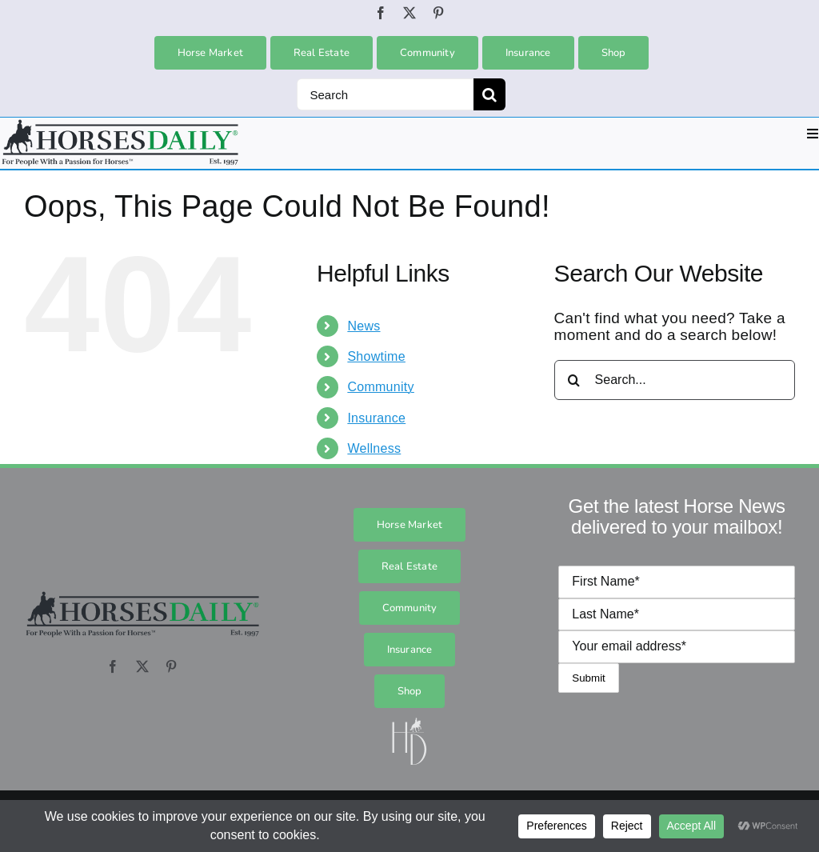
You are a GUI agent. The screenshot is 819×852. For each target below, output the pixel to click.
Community (380, 387)
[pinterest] (438, 12)
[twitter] (409, 12)
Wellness (374, 448)
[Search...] (674, 380)
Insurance (376, 418)
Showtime (376, 356)
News (363, 326)
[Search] (385, 94)
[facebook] (380, 12)
